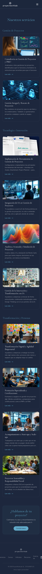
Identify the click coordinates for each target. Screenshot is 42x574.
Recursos (27, 557)
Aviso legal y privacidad (21, 570)
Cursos (10, 557)
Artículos (18, 557)
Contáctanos (21, 528)
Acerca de (35, 557)
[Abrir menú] (37, 4)
